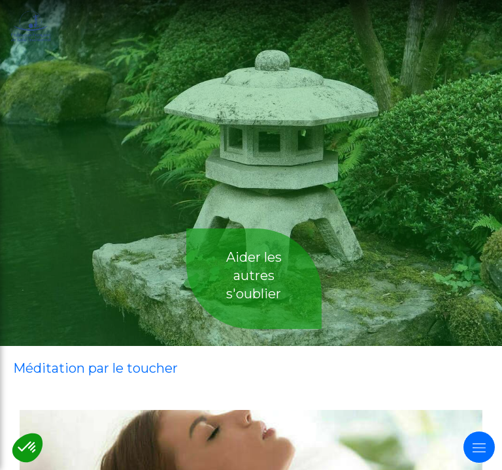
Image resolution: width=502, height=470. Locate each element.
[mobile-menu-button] (479, 447)
